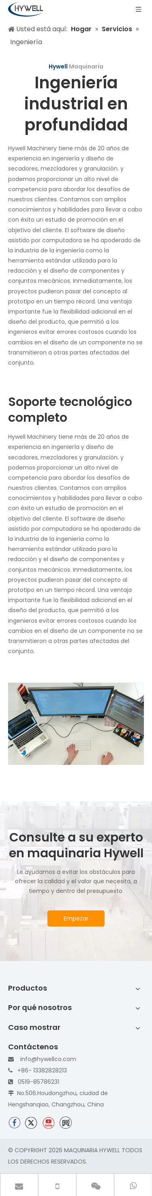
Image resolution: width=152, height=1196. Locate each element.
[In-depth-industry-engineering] (76, 724)
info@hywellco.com (48, 1059)
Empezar (76, 918)
